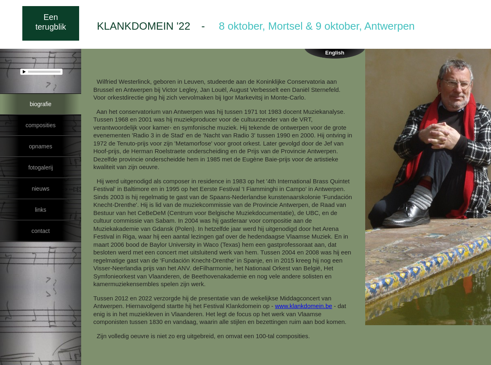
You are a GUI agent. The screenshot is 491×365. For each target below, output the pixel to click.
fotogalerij (40, 167)
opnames (40, 146)
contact (40, 231)
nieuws (40, 188)
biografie (40, 104)
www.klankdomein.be (303, 305)
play (25, 72)
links (40, 210)
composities (40, 125)
